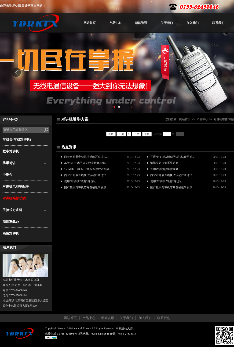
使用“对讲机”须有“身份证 (80, 181)
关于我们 (167, 23)
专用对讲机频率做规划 (164, 169)
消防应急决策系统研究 (164, 163)
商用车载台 (11, 222)
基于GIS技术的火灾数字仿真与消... (85, 163)
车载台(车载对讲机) (17, 139)
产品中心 (115, 23)
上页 (121, 134)
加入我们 (192, 23)
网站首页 (90, 23)
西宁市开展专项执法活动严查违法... (86, 156)
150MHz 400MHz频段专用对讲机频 (86, 169)
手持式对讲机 (12, 210)
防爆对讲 (9, 163)
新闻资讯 (141, 23)
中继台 (7, 175)
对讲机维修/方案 (14, 198)
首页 (111, 134)
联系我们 (218, 23)
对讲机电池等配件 (16, 186)
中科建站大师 (124, 328)
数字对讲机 (11, 151)
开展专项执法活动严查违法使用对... (172, 156)
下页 (136, 134)
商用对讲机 (11, 233)
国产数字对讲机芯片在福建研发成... (86, 187)
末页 (147, 134)
